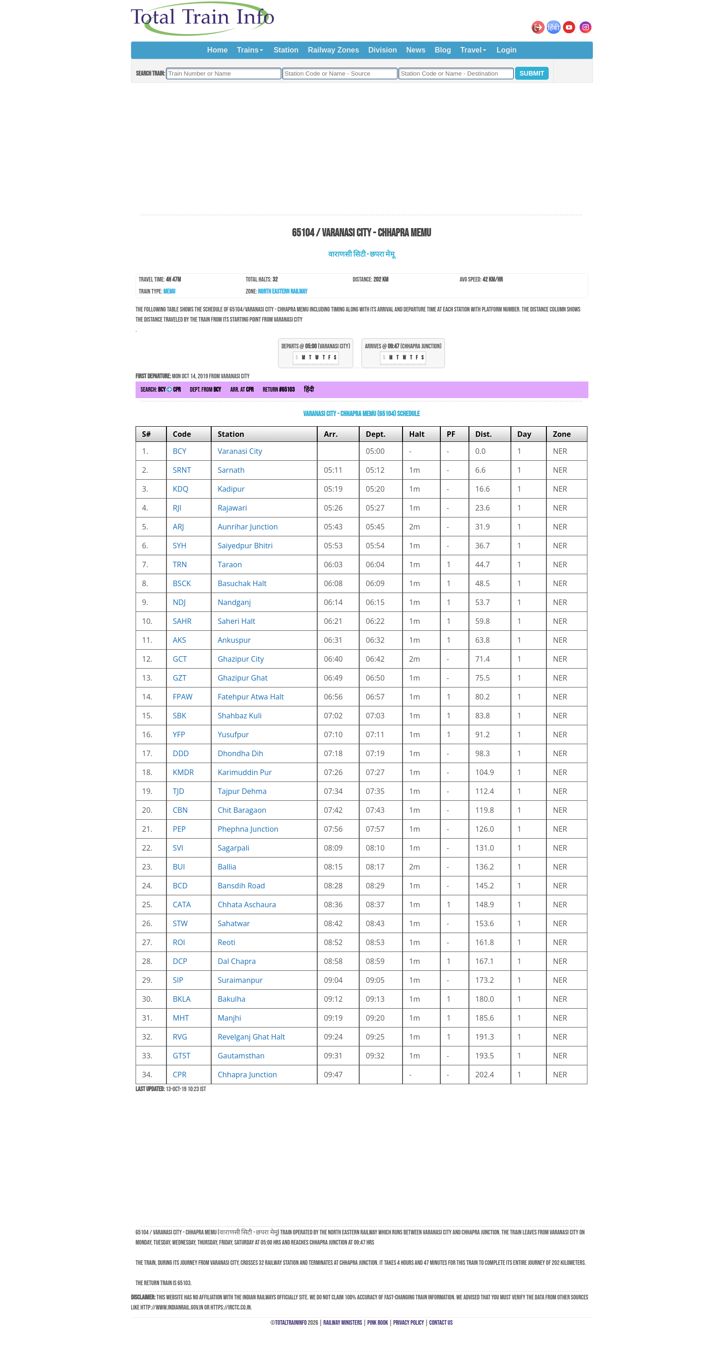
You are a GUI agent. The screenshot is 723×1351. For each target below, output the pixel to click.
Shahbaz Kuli (239, 716)
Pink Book (377, 1323)
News (416, 50)
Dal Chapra (237, 961)
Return (279, 390)
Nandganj (234, 602)
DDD (181, 753)
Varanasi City (240, 451)
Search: (161, 390)
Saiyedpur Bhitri (245, 545)
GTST (181, 1056)
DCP (180, 961)
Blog (443, 50)
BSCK (182, 583)
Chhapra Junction (247, 1074)
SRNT (182, 470)
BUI (179, 867)
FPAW (183, 697)
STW (180, 923)
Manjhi (229, 1018)
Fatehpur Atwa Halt (251, 697)
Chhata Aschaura (247, 904)
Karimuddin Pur (245, 772)
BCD (180, 886)
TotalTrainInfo (291, 1323)
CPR (180, 1074)
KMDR (183, 772)
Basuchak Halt (242, 583)
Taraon (230, 564)
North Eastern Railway (283, 291)
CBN (180, 810)
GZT (180, 678)
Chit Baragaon (242, 810)
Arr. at (242, 390)
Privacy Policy (408, 1323)
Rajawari (232, 508)
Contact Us (441, 1323)
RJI (177, 508)
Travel (470, 50)
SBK (179, 716)
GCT (180, 659)
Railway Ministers (342, 1323)
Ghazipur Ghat (242, 678)
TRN (180, 564)
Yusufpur (233, 734)
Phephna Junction (248, 829)
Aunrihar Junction (248, 527)
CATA (182, 904)
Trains (248, 50)
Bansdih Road (241, 886)
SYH (180, 545)
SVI (178, 848)
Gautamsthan (241, 1056)
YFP (179, 734)
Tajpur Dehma (242, 791)
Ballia (227, 867)
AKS (179, 640)
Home (217, 50)
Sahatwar (234, 923)
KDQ (181, 489)
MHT (181, 1018)
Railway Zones (333, 50)
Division (382, 50)
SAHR (182, 621)
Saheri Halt (236, 621)
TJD (178, 791)
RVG (180, 1037)
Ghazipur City (241, 659)
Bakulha (231, 999)
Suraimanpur (240, 980)
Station (285, 50)
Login (507, 50)
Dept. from (205, 390)
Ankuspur (234, 640)
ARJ (178, 527)
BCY (179, 451)
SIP (178, 980)
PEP (179, 829)
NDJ (179, 602)
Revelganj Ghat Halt (251, 1037)
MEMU (169, 291)
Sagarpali (233, 848)
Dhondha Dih (240, 753)
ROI (179, 942)
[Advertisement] (361, 149)
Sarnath (231, 470)
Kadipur (231, 489)
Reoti (226, 942)
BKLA (182, 999)
